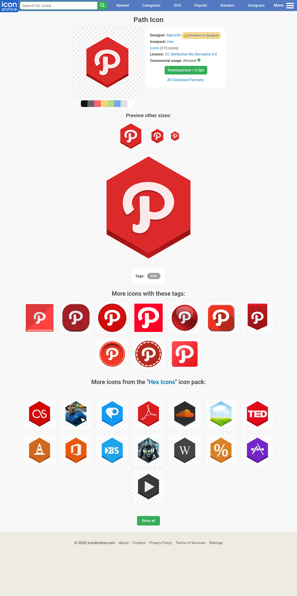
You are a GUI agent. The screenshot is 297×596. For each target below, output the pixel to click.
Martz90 (174, 35)
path (153, 276)
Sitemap (216, 543)
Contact (138, 543)
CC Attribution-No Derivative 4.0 (191, 54)
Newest (122, 5)
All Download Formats (185, 80)
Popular (200, 5)
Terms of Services (190, 543)
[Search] (102, 5)
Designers (256, 5)
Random (227, 5)
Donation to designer (203, 35)
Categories (151, 5)
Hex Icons (162, 382)
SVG (177, 5)
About (124, 543)
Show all (148, 521)
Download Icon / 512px (186, 70)
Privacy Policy (160, 543)
